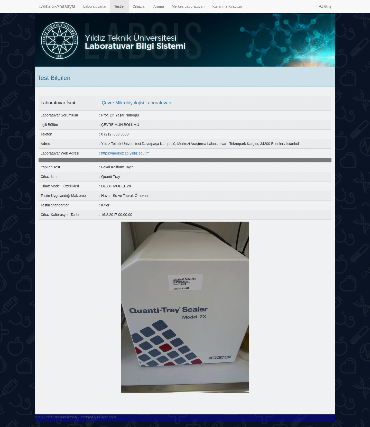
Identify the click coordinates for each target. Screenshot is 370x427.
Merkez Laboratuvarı (188, 6)
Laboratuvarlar (94, 6)
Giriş (325, 6)
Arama (158, 6)
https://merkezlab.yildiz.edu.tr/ (125, 153)
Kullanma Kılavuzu (227, 6)
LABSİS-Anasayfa (57, 6)
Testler (119, 6)
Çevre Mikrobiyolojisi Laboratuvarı (136, 102)
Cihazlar (139, 6)
